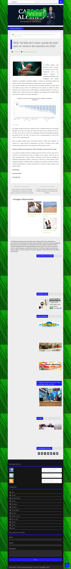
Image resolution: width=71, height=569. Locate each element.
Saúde (20, 34)
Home (15, 34)
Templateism (35, 567)
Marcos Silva (14, 519)
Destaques (14, 504)
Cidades (13, 495)
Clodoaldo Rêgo (15, 498)
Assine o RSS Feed (48, 480)
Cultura (13, 501)
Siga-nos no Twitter (48, 475)
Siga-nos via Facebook (49, 469)
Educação (14, 507)
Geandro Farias (15, 516)
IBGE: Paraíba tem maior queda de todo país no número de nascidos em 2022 (33, 35)
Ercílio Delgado (15, 510)
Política (13, 525)
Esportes (13, 513)
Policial (13, 522)
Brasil (12, 492)
